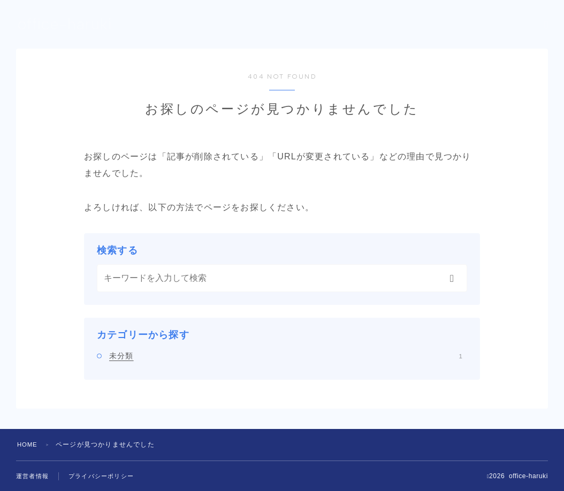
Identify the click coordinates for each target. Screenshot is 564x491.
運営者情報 (33, 476)
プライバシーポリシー (106, 476)
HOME (28, 444)
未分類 (285, 355)
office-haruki (67, 25)
